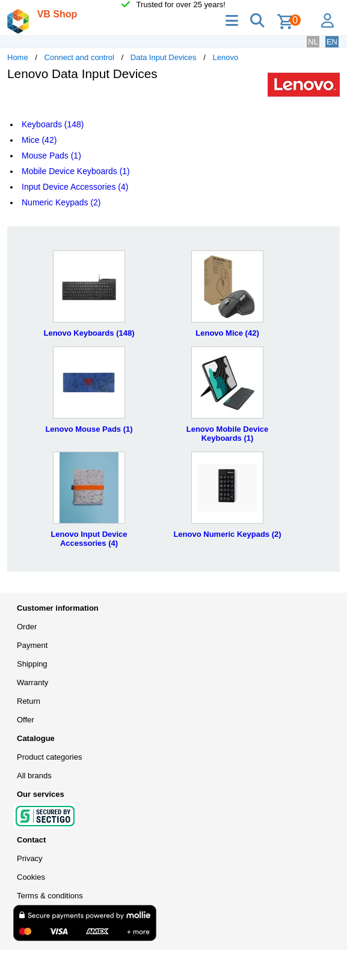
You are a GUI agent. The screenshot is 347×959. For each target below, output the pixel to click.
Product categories (49, 756)
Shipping (32, 663)
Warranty (32, 682)
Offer (25, 719)
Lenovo (225, 57)
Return (28, 701)
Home (17, 57)
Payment (32, 645)
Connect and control (79, 57)
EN (332, 41)
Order (27, 626)
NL (313, 41)
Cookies (31, 877)
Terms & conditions (50, 895)
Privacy (30, 858)
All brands (34, 775)
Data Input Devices (164, 57)
